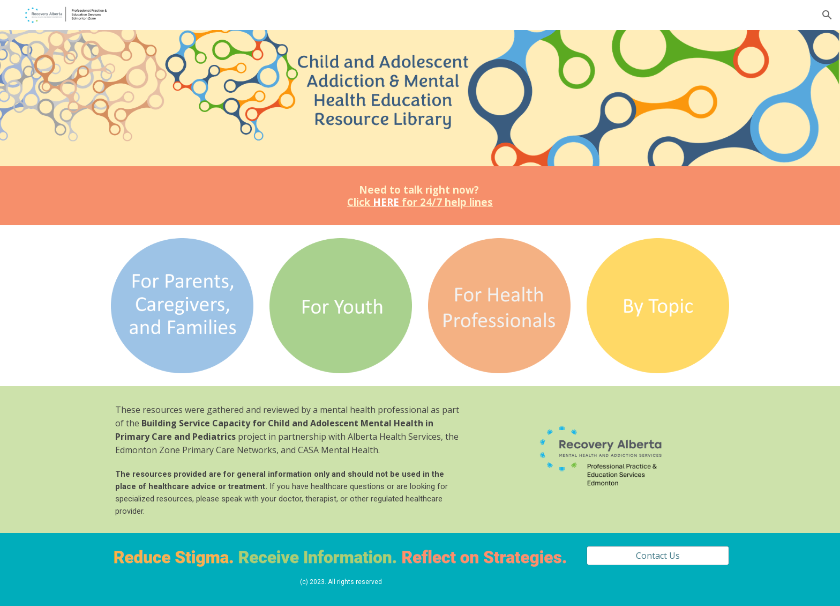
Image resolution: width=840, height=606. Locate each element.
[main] (420, 195)
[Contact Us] (658, 555)
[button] (827, 15)
